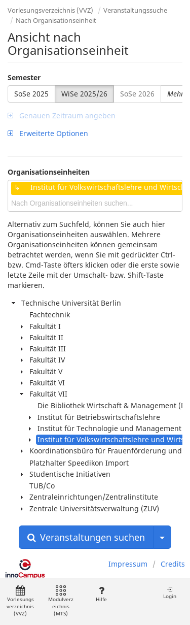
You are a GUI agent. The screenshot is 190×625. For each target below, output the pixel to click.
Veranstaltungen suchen (86, 537)
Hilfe (101, 594)
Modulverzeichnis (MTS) (60, 601)
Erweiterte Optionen (48, 133)
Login (169, 593)
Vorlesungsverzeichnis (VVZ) (50, 10)
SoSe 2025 (31, 93)
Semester (24, 77)
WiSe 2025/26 (84, 93)
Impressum (127, 564)
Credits (173, 564)
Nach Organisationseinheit (56, 20)
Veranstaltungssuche (135, 10)
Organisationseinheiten (49, 172)
